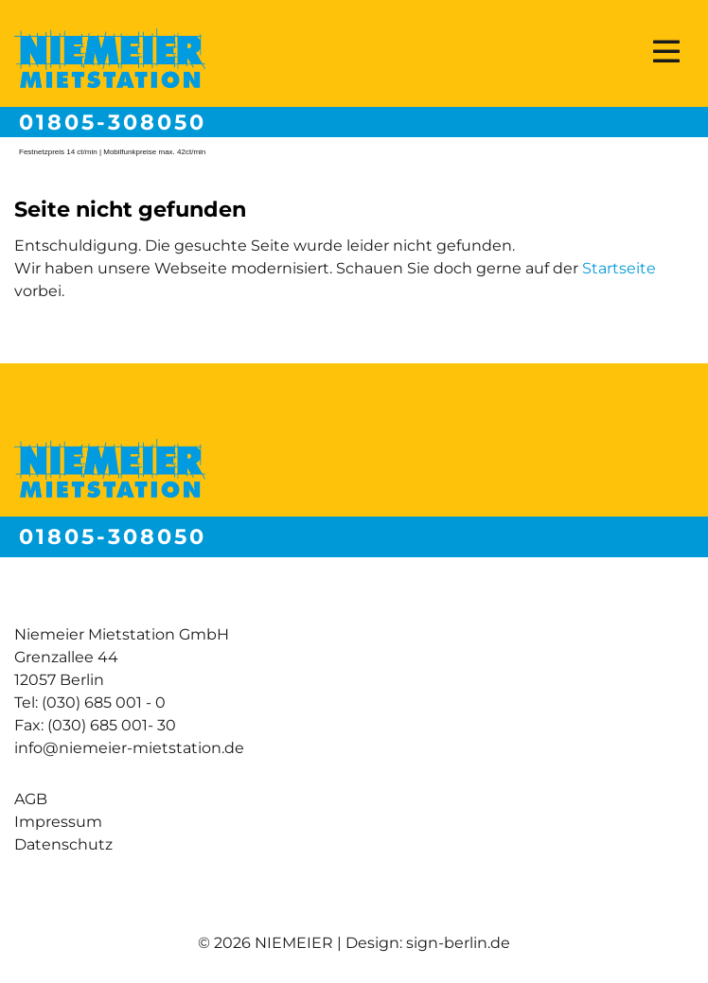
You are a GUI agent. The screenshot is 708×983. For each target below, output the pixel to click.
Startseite (619, 268)
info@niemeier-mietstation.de (129, 748)
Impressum (58, 822)
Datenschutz (63, 844)
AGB (30, 799)
